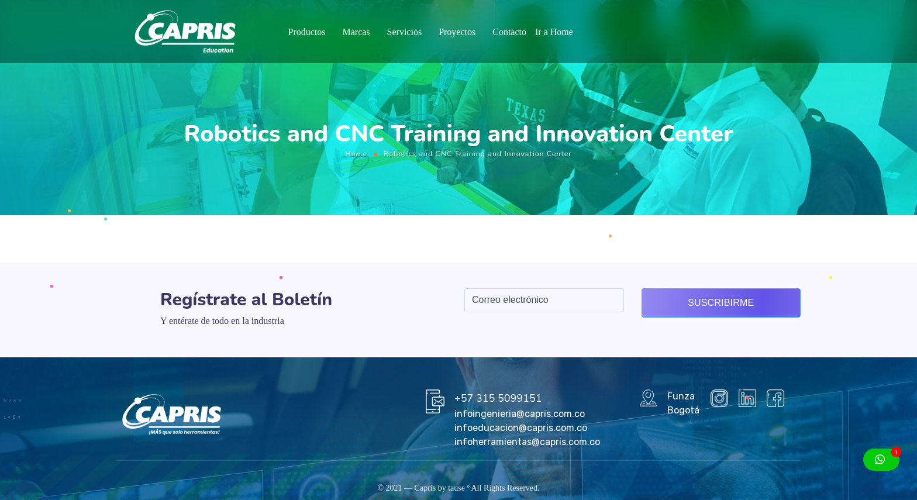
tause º (459, 488)
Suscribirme (721, 303)
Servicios (404, 32)
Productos (306, 32)
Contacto (509, 32)
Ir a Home (554, 32)
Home (356, 153)
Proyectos (457, 32)
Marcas (356, 32)
